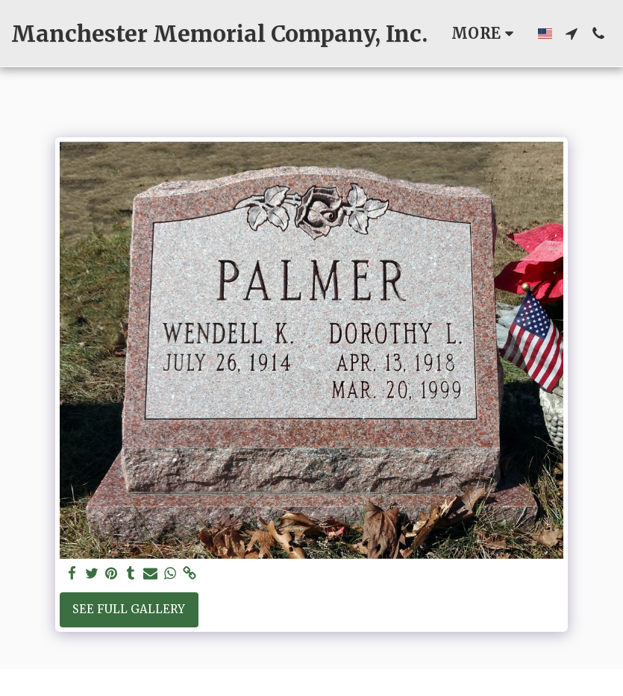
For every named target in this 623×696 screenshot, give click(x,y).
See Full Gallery (128, 609)
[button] (571, 33)
